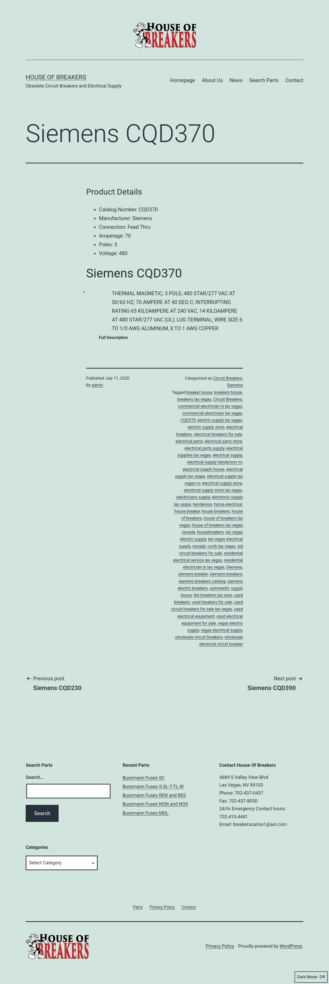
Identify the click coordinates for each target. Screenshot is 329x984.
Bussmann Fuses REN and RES (154, 795)
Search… (34, 777)
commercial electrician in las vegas (210, 406)
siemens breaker (193, 574)
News (236, 80)
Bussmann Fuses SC (144, 777)
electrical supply (227, 455)
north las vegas (221, 546)
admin (97, 385)
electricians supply (193, 497)
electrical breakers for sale (218, 434)
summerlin (219, 588)
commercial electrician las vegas (212, 413)
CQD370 (188, 420)
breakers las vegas (194, 399)
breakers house (228, 392)
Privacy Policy (220, 946)
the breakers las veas (213, 595)
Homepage (182, 80)
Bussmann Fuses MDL (146, 813)
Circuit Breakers (227, 378)
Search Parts (264, 80)
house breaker (187, 511)
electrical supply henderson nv (214, 462)
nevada (199, 546)
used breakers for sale (212, 602)
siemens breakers (226, 574)
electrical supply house (203, 469)
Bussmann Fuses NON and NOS (155, 804)
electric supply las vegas (219, 420)
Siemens (235, 385)
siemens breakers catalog (202, 581)
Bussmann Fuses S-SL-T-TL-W (153, 786)
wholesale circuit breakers (199, 637)
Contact (294, 80)
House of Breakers (56, 77)
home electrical (228, 504)
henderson (202, 504)
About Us (212, 80)
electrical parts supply (204, 448)
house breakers (216, 511)
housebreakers (210, 532)
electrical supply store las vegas (213, 490)
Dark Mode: (311, 977)
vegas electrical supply (221, 630)
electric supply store (206, 427)
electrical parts (189, 441)
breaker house (199, 392)
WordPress (291, 946)
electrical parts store (223, 441)
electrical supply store (222, 483)
